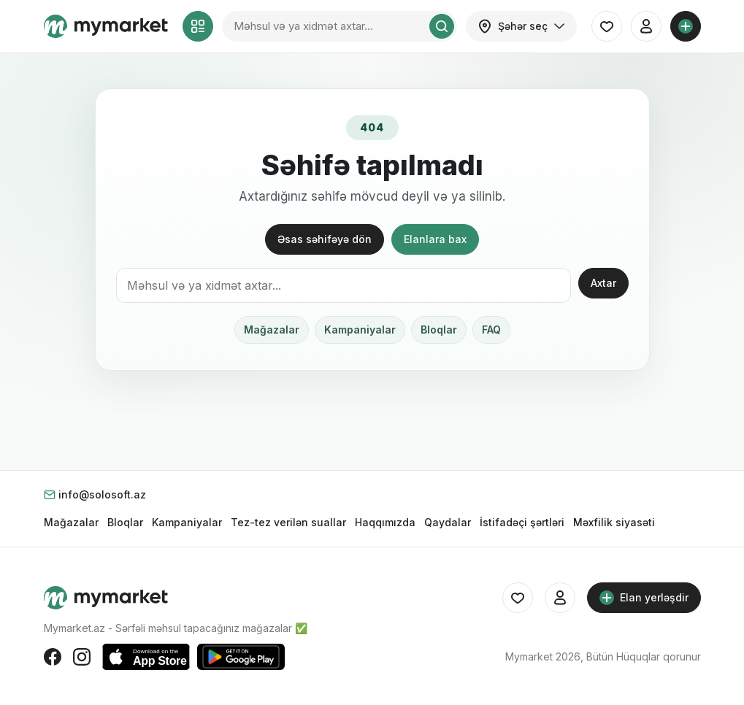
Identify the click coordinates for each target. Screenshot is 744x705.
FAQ (491, 329)
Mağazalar (271, 329)
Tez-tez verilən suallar (288, 522)
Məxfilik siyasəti (614, 522)
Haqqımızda (385, 522)
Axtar (603, 283)
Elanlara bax (435, 239)
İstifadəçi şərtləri (522, 522)
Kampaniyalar (360, 329)
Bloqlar (439, 329)
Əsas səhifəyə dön (324, 239)
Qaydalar (447, 522)
